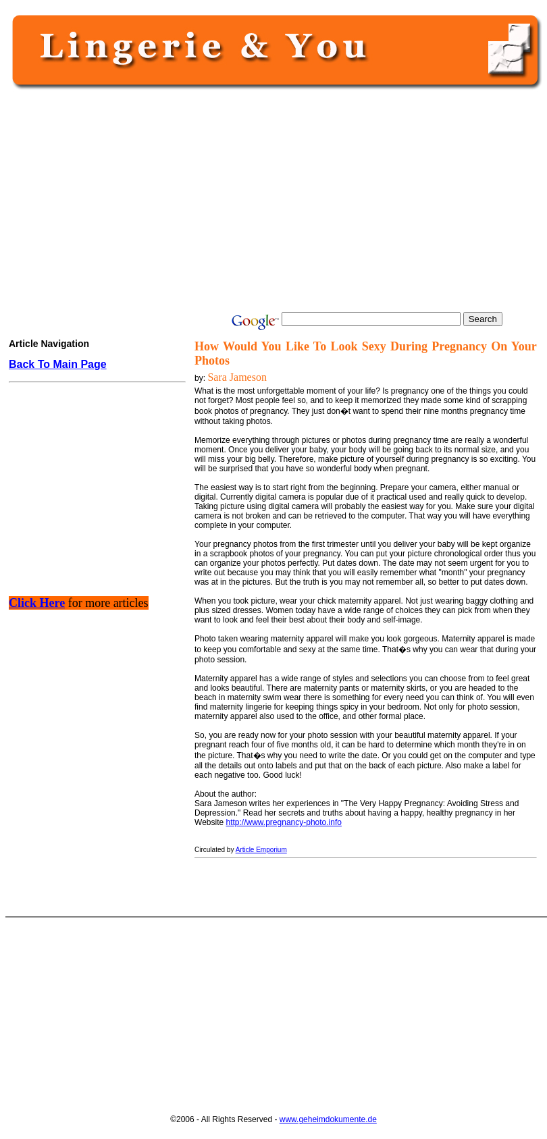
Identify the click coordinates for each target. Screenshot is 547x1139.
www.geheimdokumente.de (328, 1119)
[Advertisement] (272, 200)
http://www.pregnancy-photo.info (284, 822)
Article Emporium (261, 849)
